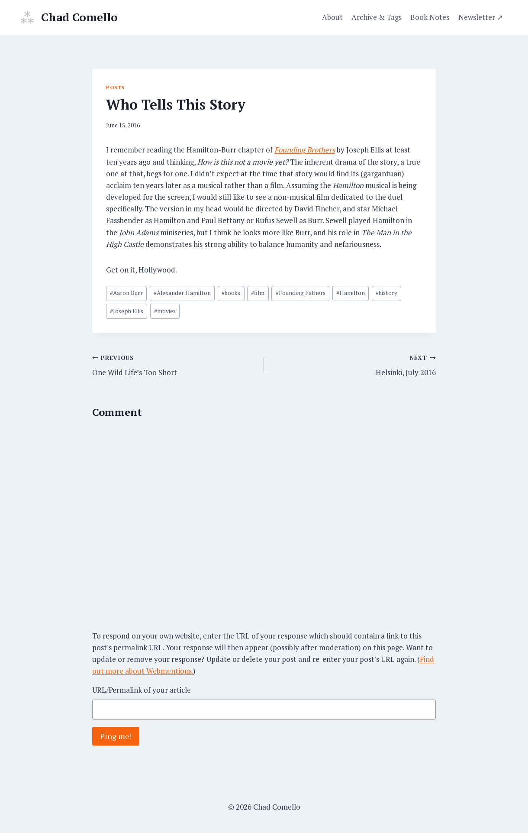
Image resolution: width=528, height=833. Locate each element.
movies (165, 311)
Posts (115, 87)
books (231, 293)
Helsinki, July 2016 (353, 364)
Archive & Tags (376, 17)
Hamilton (350, 293)
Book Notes (429, 17)
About (332, 17)
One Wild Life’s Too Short (174, 364)
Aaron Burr (126, 293)
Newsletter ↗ (480, 17)
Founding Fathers (300, 293)
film (257, 293)
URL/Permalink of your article (141, 690)
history (386, 293)
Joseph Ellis (126, 311)
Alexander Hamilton (182, 293)
